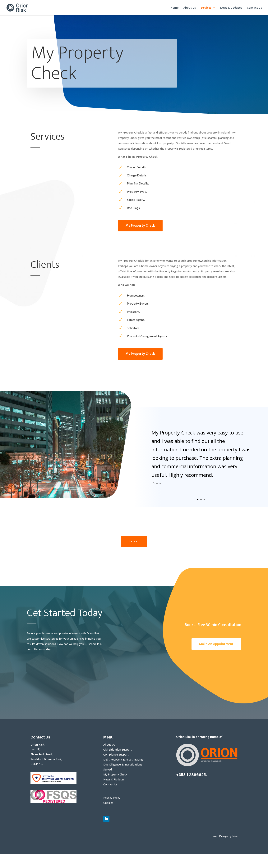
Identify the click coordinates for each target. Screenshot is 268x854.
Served (107, 769)
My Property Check (115, 774)
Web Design (220, 836)
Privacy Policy (111, 798)
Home (174, 7)
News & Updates (231, 7)
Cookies (108, 803)
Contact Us (254, 7)
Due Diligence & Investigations (122, 764)
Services (206, 7)
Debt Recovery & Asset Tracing (123, 759)
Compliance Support (116, 754)
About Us (189, 7)
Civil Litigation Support (117, 749)
